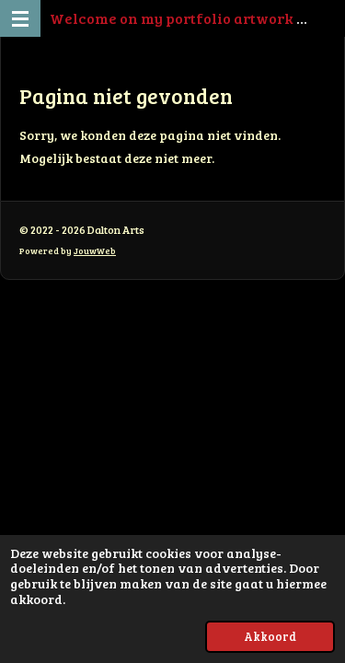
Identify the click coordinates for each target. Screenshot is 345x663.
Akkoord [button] (270, 636)
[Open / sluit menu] (20, 18)
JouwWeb (95, 250)
